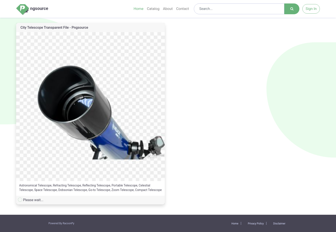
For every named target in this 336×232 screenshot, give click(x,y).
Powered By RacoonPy (61, 223)
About (168, 8)
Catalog (153, 8)
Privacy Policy (256, 223)
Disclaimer (279, 223)
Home (138, 8)
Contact (182, 8)
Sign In (311, 8)
